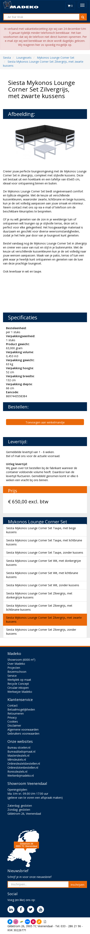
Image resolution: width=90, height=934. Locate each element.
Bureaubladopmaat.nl (21, 751)
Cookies (12, 721)
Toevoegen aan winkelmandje (45, 422)
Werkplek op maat (19, 680)
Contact (12, 705)
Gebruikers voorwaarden (23, 733)
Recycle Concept (18, 684)
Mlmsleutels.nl (16, 759)
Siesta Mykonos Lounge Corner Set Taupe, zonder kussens (44, 552)
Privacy (12, 717)
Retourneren (15, 713)
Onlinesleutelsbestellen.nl (23, 763)
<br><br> (33, 292)
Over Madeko (16, 664)
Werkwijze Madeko (19, 692)
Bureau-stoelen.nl (18, 747)
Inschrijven (77, 885)
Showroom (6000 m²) (21, 660)
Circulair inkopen (18, 688)
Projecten (13, 668)
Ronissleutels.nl (17, 771)
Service (12, 676)
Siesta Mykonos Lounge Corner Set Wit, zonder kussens (42, 585)
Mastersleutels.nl (18, 755)
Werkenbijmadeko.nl (20, 775)
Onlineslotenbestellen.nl (22, 767)
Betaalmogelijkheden (21, 709)
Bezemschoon (16, 672)
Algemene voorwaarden (23, 729)
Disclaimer (14, 725)
